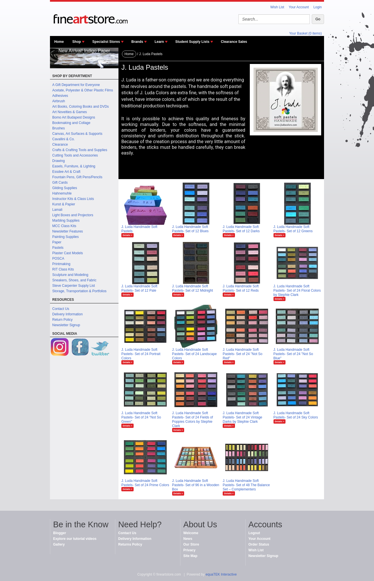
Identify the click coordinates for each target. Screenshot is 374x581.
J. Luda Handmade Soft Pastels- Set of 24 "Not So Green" (141, 417)
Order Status (258, 544)
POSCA (58, 259)
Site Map (190, 556)
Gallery (59, 544)
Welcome (190, 533)
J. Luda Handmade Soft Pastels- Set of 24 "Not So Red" (242, 354)
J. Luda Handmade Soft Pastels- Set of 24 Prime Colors (145, 483)
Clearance (60, 145)
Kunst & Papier (63, 204)
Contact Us (60, 309)
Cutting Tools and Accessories (75, 155)
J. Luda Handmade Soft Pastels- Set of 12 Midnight (192, 288)
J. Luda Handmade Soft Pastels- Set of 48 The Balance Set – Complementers (246, 485)
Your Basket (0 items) (305, 33)
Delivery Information (67, 314)
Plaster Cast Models (67, 253)
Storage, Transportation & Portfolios (79, 291)
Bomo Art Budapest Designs (73, 117)
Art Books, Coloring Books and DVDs (80, 107)
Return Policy (62, 320)
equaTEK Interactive (221, 574)
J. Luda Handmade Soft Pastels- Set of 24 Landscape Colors (194, 354)
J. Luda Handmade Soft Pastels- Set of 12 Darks (241, 229)
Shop (76, 42)
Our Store (191, 544)
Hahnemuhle (62, 193)
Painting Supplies (65, 237)
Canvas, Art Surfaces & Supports (77, 134)
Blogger (59, 533)
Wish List (277, 7)
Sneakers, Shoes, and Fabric (74, 280)
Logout (254, 533)
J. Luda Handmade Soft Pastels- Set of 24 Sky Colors (296, 415)
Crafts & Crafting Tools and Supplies (79, 150)
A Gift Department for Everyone (76, 85)
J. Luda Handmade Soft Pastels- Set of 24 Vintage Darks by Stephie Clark (242, 417)
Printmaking (61, 264)
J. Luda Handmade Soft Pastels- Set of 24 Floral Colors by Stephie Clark (297, 290)
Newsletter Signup (66, 325)
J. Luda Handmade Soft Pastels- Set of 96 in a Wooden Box (195, 485)
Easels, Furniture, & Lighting (73, 166)
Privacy (189, 550)
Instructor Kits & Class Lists (73, 199)
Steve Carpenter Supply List (73, 286)
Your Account (299, 7)
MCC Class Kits (64, 226)
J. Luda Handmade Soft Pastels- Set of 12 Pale (139, 288)
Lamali (57, 210)
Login (317, 7)
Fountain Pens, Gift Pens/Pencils (77, 177)
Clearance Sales (234, 42)
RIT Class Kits (63, 269)
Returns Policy (130, 544)
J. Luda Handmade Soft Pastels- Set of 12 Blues (190, 229)
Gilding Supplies (64, 188)
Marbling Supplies (65, 221)
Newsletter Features (67, 231)
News (187, 539)
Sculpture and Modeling (70, 275)
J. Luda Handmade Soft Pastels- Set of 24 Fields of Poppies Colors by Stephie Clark (192, 419)
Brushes (58, 128)
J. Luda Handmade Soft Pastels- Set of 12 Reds (241, 288)
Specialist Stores (106, 42)
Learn (159, 42)
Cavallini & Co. (63, 139)
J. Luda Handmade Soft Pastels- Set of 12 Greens (293, 229)
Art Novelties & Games (69, 112)
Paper (56, 242)
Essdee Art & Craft (66, 172)
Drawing (58, 161)
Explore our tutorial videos (74, 539)
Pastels (57, 248)
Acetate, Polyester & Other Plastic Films (82, 90)
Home (59, 42)
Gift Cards (60, 183)
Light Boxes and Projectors (72, 215)
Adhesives (60, 96)
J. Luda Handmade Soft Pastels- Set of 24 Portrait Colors (140, 354)
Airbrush (58, 101)
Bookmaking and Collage (71, 123)
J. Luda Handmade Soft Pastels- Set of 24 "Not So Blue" (293, 354)
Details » (127, 235)
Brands (137, 42)
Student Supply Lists (192, 42)
